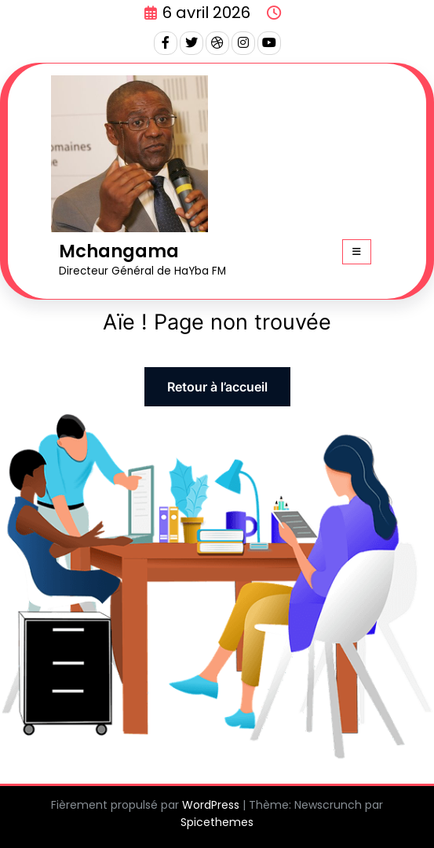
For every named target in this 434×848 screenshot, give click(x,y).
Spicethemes (217, 822)
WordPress (210, 805)
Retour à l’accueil (217, 387)
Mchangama (119, 251)
